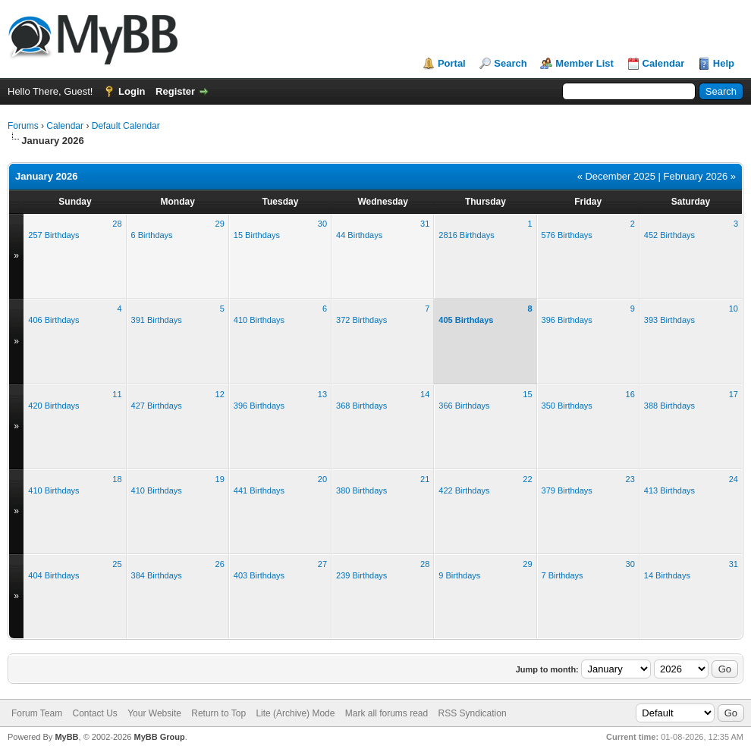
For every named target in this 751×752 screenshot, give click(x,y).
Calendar (664, 63)
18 (116, 479)
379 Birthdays (567, 490)
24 (733, 479)
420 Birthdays (53, 405)
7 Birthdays (562, 575)
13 (322, 394)
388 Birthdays (669, 405)
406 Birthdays (53, 319)
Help (723, 63)
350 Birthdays (567, 405)
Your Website (154, 713)
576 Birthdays (567, 235)
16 (630, 394)
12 (220, 394)
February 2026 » (700, 176)
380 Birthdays (361, 490)
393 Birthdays (669, 319)
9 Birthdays (459, 575)
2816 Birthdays (466, 235)
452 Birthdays (669, 235)
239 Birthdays (361, 575)
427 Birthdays (156, 405)
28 (116, 223)
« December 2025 (616, 176)
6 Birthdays (152, 235)
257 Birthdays (53, 235)
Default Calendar (126, 126)
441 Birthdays (259, 490)
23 (630, 479)
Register (175, 91)
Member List (584, 63)
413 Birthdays (669, 490)
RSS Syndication (472, 713)
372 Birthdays (361, 319)
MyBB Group (159, 736)
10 (733, 308)
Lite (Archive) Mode (295, 713)
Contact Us (94, 713)
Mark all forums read (386, 713)
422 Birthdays (463, 490)
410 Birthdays (259, 319)
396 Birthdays (567, 319)
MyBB (66, 736)
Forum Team (36, 713)
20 (322, 479)
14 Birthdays (667, 575)
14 (424, 394)
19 (220, 479)
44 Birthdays (359, 235)
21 (424, 479)
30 (322, 223)
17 (733, 394)
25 (116, 564)
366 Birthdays (463, 405)
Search (510, 63)
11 (116, 394)
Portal (452, 63)
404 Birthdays (53, 575)
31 (424, 223)
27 (322, 564)
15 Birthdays (257, 235)
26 (220, 564)
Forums (23, 126)
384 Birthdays (156, 575)
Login (131, 91)
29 (220, 223)
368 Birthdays (361, 405)
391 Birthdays (156, 319)
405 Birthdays (465, 319)
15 (527, 394)
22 (527, 479)
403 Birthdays (259, 575)
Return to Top (218, 713)
